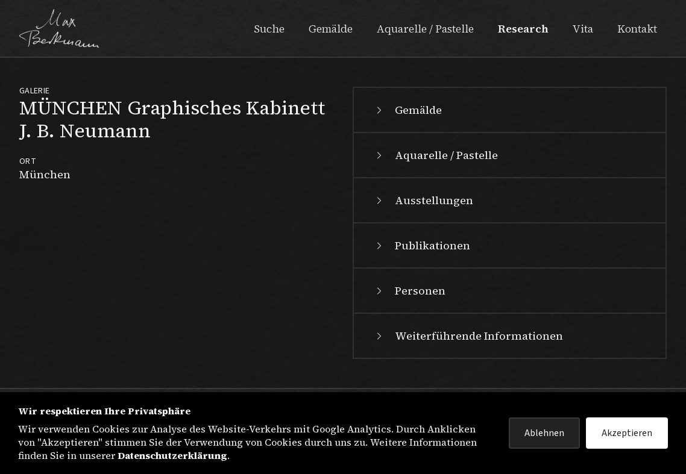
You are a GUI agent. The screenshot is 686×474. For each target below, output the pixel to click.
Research (523, 28)
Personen (409, 290)
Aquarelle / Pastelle (425, 28)
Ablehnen (544, 433)
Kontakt (637, 28)
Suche (269, 28)
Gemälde (331, 28)
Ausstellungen (423, 200)
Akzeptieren (627, 433)
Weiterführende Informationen (468, 335)
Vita (583, 28)
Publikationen (421, 245)
